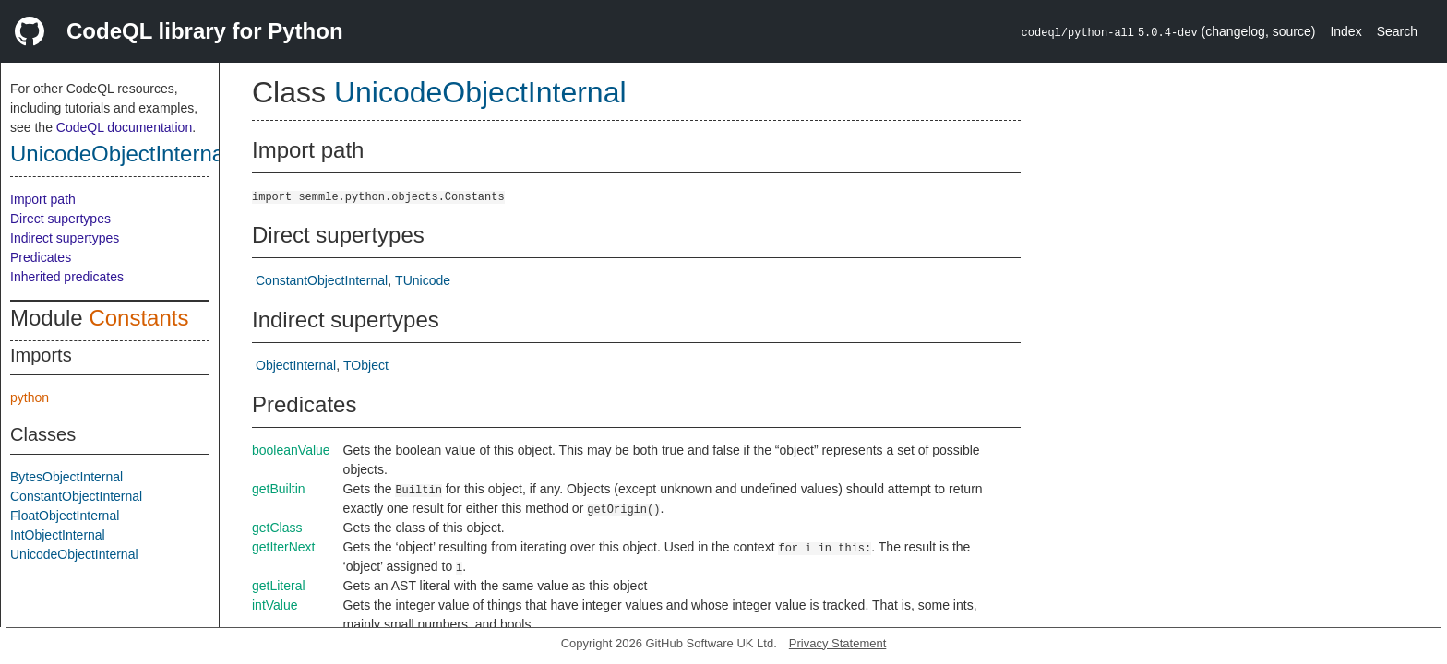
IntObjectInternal (57, 535)
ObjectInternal (296, 365)
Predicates (40, 257)
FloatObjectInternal (64, 515)
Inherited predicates (67, 276)
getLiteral (278, 585)
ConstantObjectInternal (76, 496)
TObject (366, 365)
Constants (138, 317)
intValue (275, 605)
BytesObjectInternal (66, 476)
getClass (277, 527)
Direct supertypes (60, 218)
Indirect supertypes (64, 238)
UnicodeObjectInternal (119, 153)
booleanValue (291, 450)
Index (1345, 31)
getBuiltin (278, 488)
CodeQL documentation (124, 127)
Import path (43, 199)
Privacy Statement (838, 643)
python (29, 397)
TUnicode (422, 280)
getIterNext (283, 547)
